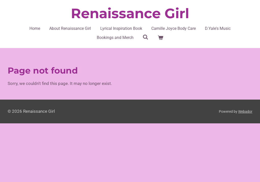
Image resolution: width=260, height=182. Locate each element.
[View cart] (160, 38)
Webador (245, 111)
